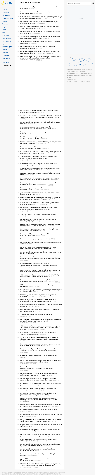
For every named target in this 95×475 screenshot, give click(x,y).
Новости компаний (5, 61)
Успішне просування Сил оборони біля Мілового (36, 314)
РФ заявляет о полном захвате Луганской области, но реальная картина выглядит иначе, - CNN (38, 394)
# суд (80, 61)
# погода (91, 63)
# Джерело (84, 59)
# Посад (81, 65)
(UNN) (54, 301)
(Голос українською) (34, 286)
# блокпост (87, 65)
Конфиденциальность (72, 73)
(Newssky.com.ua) (38, 460)
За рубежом (6, 41)
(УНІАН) (50, 395)
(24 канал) (42, 23)
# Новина (75, 61)
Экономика (6, 15)
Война (4, 9)
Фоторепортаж (7, 46)
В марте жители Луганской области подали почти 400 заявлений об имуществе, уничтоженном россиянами (38, 349)
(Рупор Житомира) (25, 467)
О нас (68, 71)
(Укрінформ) (43, 138)
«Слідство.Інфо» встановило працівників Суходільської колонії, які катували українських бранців (38, 157)
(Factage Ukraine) (54, 406)
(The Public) (50, 276)
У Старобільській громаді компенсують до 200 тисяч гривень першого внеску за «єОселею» (40, 169)
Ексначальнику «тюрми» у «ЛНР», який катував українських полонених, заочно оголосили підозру (40, 270)
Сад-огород (6, 58)
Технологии (6, 24)
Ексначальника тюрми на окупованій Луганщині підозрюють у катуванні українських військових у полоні (40, 320)
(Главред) (41, 390)
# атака (69, 59)
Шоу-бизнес (6, 38)
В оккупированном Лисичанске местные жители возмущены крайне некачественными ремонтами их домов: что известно (40, 257)
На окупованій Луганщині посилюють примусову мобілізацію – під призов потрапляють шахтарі (40, 444)
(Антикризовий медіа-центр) (45, 53)
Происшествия (7, 18)
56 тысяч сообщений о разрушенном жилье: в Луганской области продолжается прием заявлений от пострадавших (39, 338)
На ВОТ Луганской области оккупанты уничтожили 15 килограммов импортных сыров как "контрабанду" (37, 367)
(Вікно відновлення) (40, 184)
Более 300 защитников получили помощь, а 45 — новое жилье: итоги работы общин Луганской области (38, 247)
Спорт (4, 32)
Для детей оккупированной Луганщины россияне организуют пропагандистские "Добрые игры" (40, 37)
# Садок (90, 59)
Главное (5, 7)
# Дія (79, 59)
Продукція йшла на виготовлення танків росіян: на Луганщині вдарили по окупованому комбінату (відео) (40, 361)
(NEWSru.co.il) (46, 345)
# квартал (69, 65)
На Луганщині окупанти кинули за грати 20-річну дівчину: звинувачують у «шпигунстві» (39, 229)
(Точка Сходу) (39, 48)
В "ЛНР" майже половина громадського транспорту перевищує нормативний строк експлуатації (41, 17)
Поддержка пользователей (74, 69)
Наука (4, 26)
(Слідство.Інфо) (24, 160)
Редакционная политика (86, 73)
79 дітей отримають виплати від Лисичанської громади (38, 214)
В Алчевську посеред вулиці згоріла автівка (34, 239)
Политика (5, 12)
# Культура (75, 65)
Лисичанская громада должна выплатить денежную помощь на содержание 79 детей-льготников (40, 224)
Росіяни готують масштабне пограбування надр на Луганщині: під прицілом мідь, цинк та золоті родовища (40, 405)
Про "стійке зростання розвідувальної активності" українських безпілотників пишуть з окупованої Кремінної (40, 420)
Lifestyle (5, 52)
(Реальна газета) (29, 175)
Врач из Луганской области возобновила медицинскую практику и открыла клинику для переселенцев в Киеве (38, 398)
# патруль (69, 63)
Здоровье (5, 35)
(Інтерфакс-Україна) (32, 329)
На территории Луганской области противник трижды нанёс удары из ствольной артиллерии (40, 435)
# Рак (83, 61)
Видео (4, 49)
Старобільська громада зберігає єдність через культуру (38, 355)
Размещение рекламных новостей (76, 75)
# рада (88, 61)
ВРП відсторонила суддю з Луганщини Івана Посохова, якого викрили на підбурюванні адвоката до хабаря (40, 57)
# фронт (75, 63)
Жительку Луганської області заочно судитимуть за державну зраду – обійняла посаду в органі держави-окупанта (40, 464)
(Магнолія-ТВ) (42, 385)
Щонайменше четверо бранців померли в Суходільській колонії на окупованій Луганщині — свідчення (38, 208)
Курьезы (5, 44)
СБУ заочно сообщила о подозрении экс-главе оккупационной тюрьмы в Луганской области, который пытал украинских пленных (40, 327)
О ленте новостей (87, 69)
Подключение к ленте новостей (79, 71)
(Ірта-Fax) (31, 8)
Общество (5, 21)
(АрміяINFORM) (40, 112)
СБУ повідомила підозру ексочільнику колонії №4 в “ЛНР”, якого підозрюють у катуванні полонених (39, 275)
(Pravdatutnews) (48, 281)
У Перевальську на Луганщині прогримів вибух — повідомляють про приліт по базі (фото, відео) (36, 127)
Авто (4, 29)
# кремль (85, 63)
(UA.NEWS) (38, 311)
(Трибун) (53, 128)
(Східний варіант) (45, 148)
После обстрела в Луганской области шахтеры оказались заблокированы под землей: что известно (39, 374)
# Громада (74, 59)
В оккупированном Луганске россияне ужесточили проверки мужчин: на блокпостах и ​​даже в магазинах (40, 178)
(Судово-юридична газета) (27, 59)
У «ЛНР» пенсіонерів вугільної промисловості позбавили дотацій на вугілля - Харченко (39, 137)
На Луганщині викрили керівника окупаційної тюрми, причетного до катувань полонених (37, 280)
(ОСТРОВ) (44, 18)
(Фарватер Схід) (37, 13)
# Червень (69, 61)
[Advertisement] (23, 85)
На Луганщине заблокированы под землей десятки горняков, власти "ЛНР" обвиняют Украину (40, 344)
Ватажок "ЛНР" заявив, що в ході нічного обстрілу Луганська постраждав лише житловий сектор (40, 198)
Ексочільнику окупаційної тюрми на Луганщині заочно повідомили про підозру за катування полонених (38, 300)
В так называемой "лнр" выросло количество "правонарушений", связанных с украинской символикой (38, 264)
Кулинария (6, 55)
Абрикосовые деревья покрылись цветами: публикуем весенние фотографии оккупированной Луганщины (38, 379)
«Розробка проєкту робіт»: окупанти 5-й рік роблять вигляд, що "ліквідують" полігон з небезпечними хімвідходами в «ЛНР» (41, 116)
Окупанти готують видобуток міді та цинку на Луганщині (38, 409)
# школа (80, 63)
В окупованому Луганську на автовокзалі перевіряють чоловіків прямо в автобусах (38, 333)
